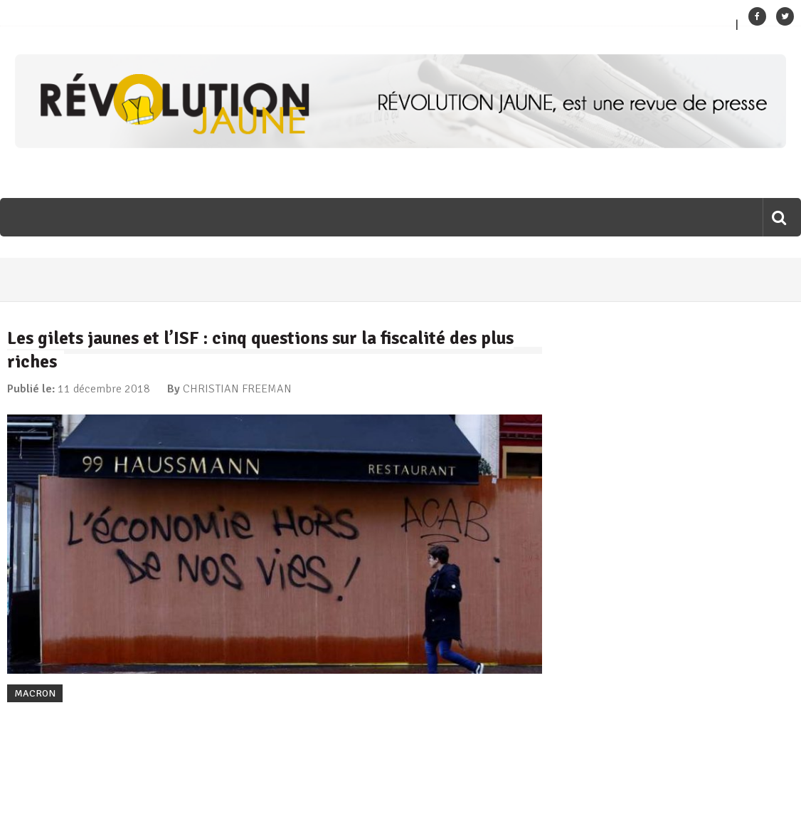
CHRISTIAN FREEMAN (237, 389)
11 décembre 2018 (104, 389)
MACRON (34, 693)
